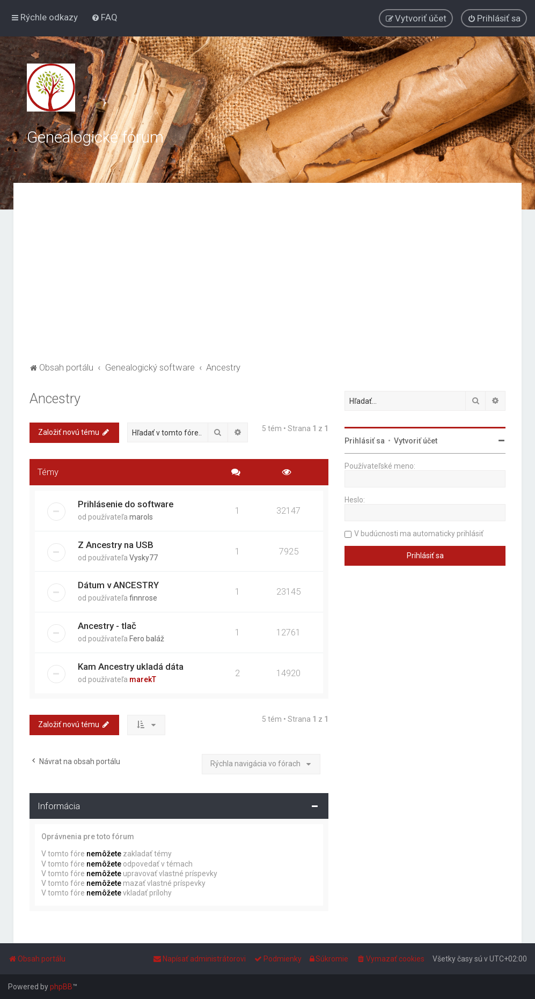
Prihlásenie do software (125, 504)
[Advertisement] (267, 279)
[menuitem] (104, 17)
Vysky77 (143, 557)
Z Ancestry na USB (115, 544)
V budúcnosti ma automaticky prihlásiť (418, 533)
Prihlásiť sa (365, 440)
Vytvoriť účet (415, 440)
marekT (142, 679)
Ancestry (55, 398)
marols (141, 517)
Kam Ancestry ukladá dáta (131, 666)
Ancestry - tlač (107, 625)
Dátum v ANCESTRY (118, 585)
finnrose (143, 598)
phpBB (61, 986)
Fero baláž (146, 638)
